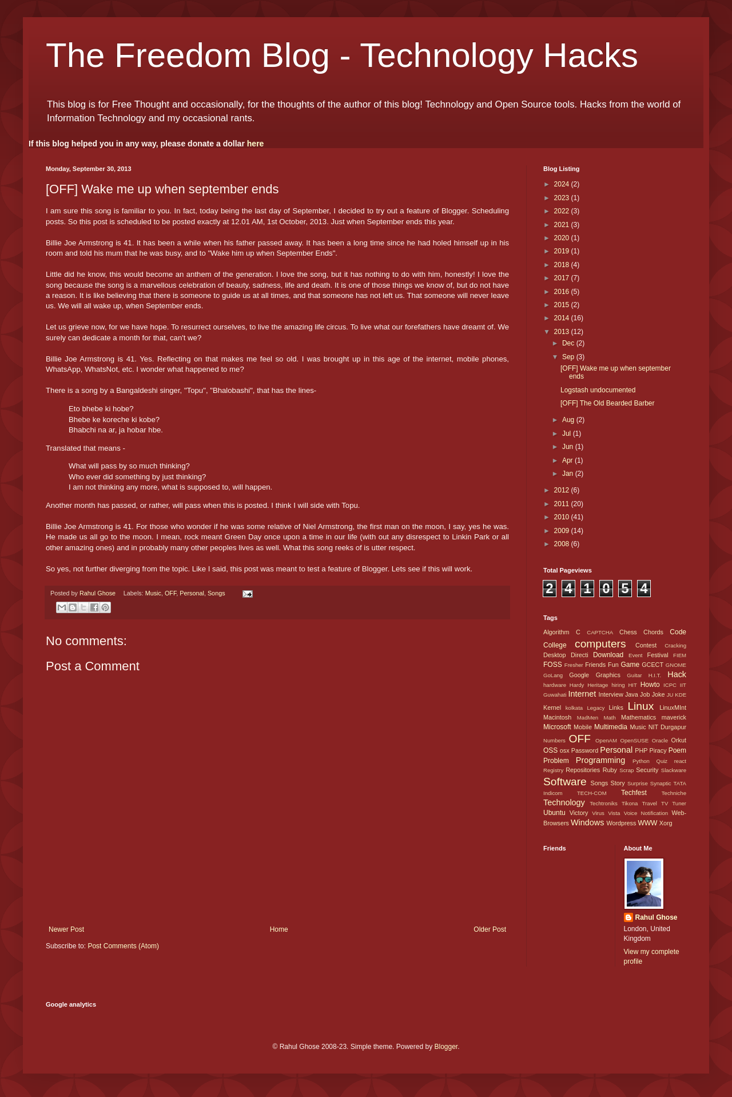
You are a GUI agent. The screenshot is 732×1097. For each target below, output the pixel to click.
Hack (676, 674)
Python (641, 761)
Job (645, 694)
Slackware (673, 770)
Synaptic (660, 783)
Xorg (666, 823)
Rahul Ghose (656, 917)
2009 (562, 531)
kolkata (574, 708)
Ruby (610, 769)
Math (609, 717)
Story (617, 783)
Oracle (660, 740)
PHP (641, 750)
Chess (628, 632)
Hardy (577, 685)
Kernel (552, 707)
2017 (562, 278)
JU (670, 694)
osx (565, 750)
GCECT (652, 664)
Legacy (595, 708)
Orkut (678, 740)
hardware (554, 685)
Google (579, 674)
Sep (569, 357)
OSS (550, 750)
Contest (646, 645)
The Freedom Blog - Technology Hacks (342, 55)
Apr (568, 460)
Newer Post (66, 929)
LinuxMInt (672, 707)
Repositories (583, 769)
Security (647, 769)
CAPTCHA (600, 632)
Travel (649, 803)
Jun (568, 447)
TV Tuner (673, 803)
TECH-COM (592, 793)
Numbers (554, 740)
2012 (562, 490)
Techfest (634, 793)
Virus (598, 813)
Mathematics (638, 717)
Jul (567, 434)
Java (631, 694)
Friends (595, 664)
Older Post (490, 929)
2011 (562, 504)
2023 (562, 198)
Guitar (634, 675)
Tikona (630, 803)
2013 (562, 332)
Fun (613, 664)
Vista (614, 813)
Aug (569, 420)
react (680, 761)
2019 (562, 251)
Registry (553, 770)
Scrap (626, 770)
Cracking (675, 645)
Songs (216, 593)
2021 (562, 225)
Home (279, 929)
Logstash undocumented (597, 390)
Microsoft (557, 727)
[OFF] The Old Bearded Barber (607, 403)
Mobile (583, 727)
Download (608, 655)
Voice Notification (646, 813)
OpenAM (606, 740)
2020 (562, 238)
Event (635, 655)
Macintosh (557, 717)
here (255, 143)
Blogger (446, 1047)
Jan (568, 474)
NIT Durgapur (667, 727)
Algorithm (556, 632)
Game (629, 665)
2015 (562, 305)
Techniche (674, 793)
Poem (677, 750)
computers (600, 644)
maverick (674, 717)
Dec (569, 343)
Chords (653, 632)
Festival (658, 654)
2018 (562, 265)
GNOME (676, 665)
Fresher (573, 665)
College (555, 645)
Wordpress (621, 823)
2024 (562, 184)
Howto (650, 685)
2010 (562, 517)
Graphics (608, 674)
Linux (640, 706)
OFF (170, 593)
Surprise (637, 783)
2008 (562, 544)
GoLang (553, 675)
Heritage (597, 685)
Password (584, 750)
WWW (647, 823)
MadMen (587, 717)
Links (616, 707)
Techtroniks (604, 803)
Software (565, 782)
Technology (564, 802)
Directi (579, 654)
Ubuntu (554, 813)
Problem (556, 761)
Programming (600, 760)
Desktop (554, 654)
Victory (579, 812)
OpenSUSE (634, 740)
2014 (562, 318)
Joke (658, 694)
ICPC (670, 685)
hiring (617, 685)
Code (678, 632)
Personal (192, 593)
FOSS (552, 665)
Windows (587, 822)
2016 (562, 292)
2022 (562, 211)
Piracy (658, 750)
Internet (582, 693)
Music (153, 593)
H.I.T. (655, 675)
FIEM (679, 655)
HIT (632, 685)
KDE (680, 694)
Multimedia (610, 727)
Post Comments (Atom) (123, 946)
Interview (610, 694)
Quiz (661, 761)
